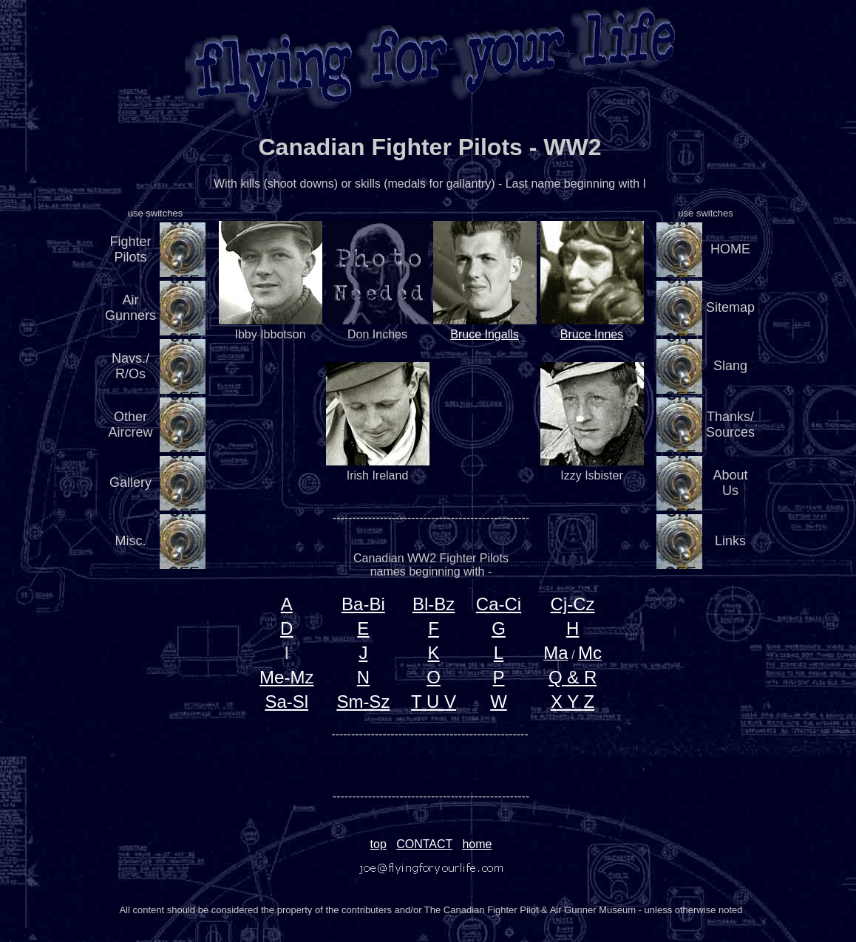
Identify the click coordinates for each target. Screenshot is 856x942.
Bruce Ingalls (484, 334)
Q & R (572, 677)
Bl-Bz (433, 604)
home (477, 844)
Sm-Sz (363, 701)
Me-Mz (286, 677)
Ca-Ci (498, 604)
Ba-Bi (363, 604)
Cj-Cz (573, 604)
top (378, 844)
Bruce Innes (591, 334)
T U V (433, 701)
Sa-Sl (286, 701)
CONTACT (424, 844)
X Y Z (572, 701)
